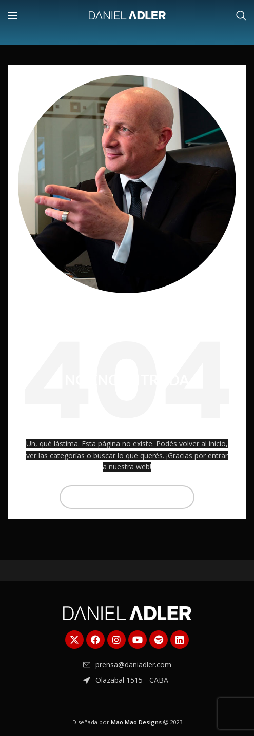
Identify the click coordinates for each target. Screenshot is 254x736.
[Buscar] (241, 15)
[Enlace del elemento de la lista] (127, 664)
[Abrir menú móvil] (13, 15)
